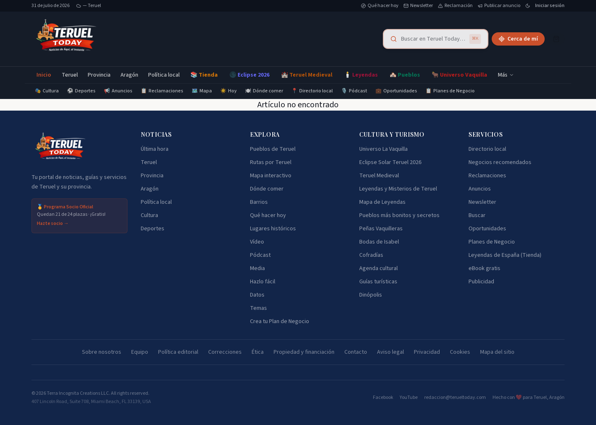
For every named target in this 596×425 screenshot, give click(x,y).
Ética (258, 352)
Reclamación (455, 5)
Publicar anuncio (499, 5)
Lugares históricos (273, 229)
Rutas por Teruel (270, 162)
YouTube (409, 397)
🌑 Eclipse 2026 (249, 75)
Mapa (202, 90)
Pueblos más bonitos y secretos (399, 215)
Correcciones (225, 352)
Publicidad (481, 282)
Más (506, 75)
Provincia (99, 75)
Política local (164, 75)
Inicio (43, 75)
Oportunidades (396, 90)
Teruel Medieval (379, 175)
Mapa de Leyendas (382, 202)
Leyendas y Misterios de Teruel (398, 189)
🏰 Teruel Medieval (306, 75)
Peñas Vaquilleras (381, 229)
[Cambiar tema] (527, 5)
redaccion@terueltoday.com (455, 397)
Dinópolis (370, 295)
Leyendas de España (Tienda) (505, 255)
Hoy (228, 90)
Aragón (129, 75)
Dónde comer (264, 90)
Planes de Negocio (450, 90)
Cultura (47, 90)
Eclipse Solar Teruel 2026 (390, 162)
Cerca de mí (518, 39)
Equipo (139, 352)
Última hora (154, 149)
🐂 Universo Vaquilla (459, 75)
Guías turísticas (378, 282)
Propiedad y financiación (304, 352)
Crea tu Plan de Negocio (279, 321)
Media (257, 268)
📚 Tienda (204, 75)
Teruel (70, 75)
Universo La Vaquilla (383, 149)
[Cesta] (556, 39)
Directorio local (312, 90)
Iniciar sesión (550, 5)
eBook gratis (484, 268)
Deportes (81, 90)
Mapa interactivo (270, 175)
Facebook (383, 397)
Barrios (259, 202)
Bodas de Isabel (379, 242)
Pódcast (354, 90)
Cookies (460, 352)
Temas (258, 308)
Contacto (355, 352)
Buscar (477, 215)
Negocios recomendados (500, 162)
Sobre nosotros (101, 352)
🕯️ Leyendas (361, 75)
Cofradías (371, 255)
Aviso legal (390, 352)
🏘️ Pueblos (404, 75)
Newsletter (418, 5)
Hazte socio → (53, 223)
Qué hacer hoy (380, 5)
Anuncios (118, 90)
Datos (257, 295)
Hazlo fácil (262, 282)
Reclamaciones (162, 90)
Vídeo (257, 242)
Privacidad (427, 352)
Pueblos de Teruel (273, 149)
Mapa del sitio (497, 352)
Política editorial (178, 352)
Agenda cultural (378, 268)
